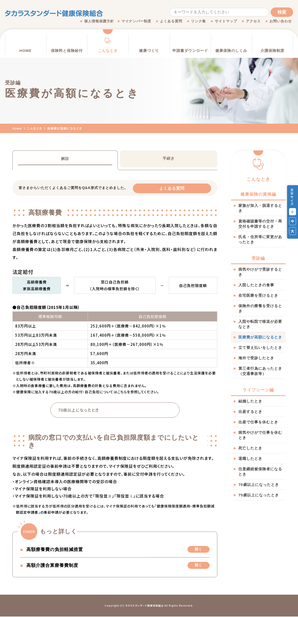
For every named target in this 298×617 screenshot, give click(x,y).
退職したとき (250, 458)
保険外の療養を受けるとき (260, 308)
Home (17, 128)
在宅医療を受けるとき (258, 295)
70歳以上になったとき (258, 484)
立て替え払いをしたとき (260, 347)
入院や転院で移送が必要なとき (260, 324)
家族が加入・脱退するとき (260, 208)
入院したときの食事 (256, 285)
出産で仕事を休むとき (258, 422)
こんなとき (34, 128)
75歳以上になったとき (258, 495)
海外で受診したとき (256, 358)
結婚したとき (250, 401)
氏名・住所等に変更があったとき (260, 239)
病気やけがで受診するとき (260, 272)
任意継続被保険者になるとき (260, 471)
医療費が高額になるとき (260, 337)
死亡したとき (250, 448)
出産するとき (250, 411)
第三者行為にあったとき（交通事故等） (260, 371)
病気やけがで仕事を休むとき (260, 435)
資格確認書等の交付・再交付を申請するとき (260, 223)
